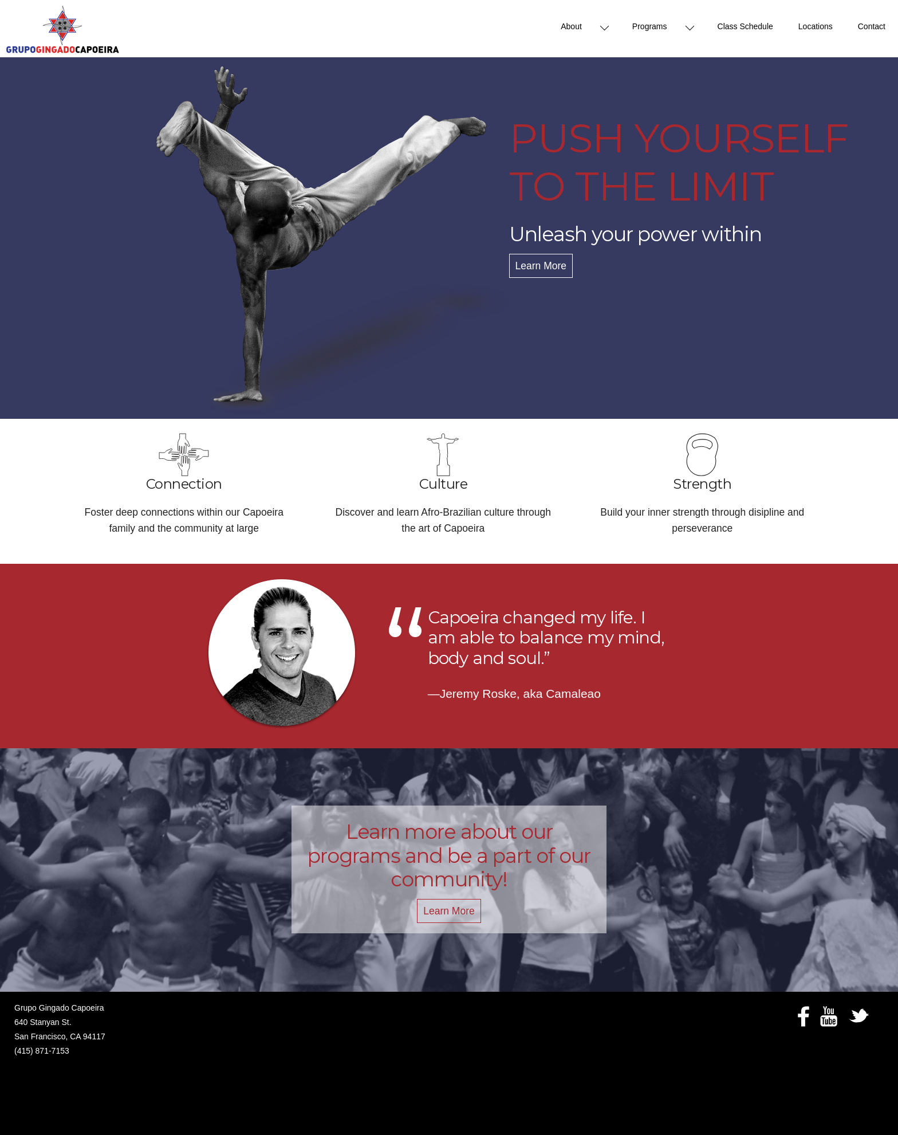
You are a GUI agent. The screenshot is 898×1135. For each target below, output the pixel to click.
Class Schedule (745, 26)
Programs (649, 26)
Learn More (541, 266)
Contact (871, 26)
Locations (815, 26)
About (571, 26)
